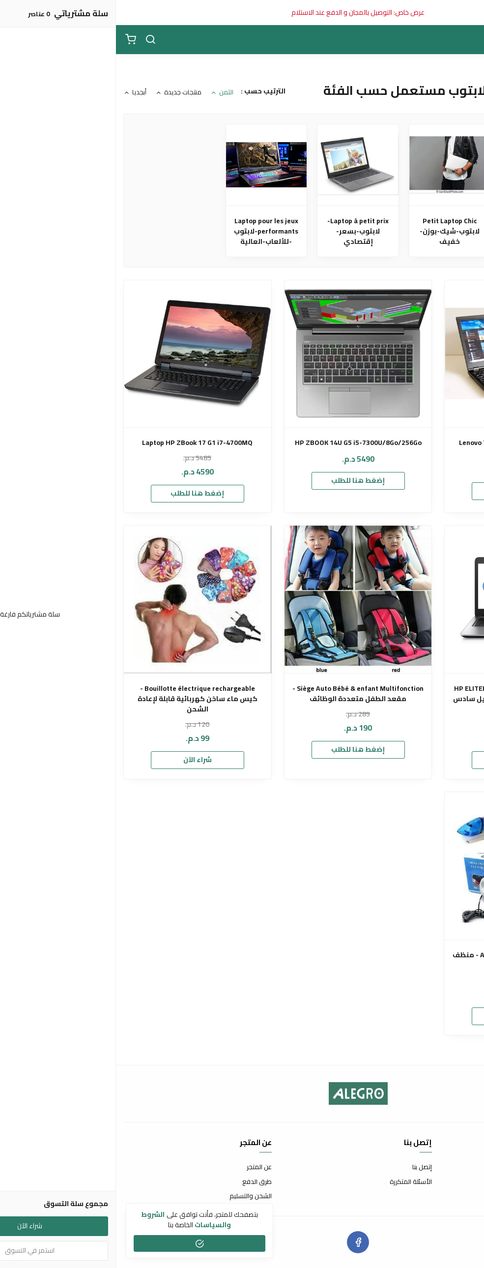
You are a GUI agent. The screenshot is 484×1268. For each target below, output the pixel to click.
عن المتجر (143, 1167)
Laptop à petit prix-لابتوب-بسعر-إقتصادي (242, 231)
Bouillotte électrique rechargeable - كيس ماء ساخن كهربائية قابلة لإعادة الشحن (82, 698)
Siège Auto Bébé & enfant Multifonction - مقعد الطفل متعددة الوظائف (242, 693)
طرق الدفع (141, 1182)
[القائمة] (469, 39)
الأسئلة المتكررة (295, 1182)
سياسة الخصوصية (452, 1196)
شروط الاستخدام (454, 1167)
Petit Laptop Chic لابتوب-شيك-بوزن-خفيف (334, 231)
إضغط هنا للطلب (402, 490)
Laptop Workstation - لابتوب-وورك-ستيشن (425, 231)
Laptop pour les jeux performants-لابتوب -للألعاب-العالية (150, 231)
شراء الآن (81, 759)
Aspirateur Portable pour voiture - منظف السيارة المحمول (403, 960)
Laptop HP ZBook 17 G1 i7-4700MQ (81, 443)
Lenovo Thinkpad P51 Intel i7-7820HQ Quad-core (402, 448)
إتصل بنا (306, 1167)
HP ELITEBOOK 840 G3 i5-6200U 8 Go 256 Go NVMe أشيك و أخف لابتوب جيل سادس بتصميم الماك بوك (402, 698)
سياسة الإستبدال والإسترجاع (438, 1182)
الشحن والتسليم (135, 1196)
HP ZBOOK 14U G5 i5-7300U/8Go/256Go (242, 443)
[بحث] (34, 39)
